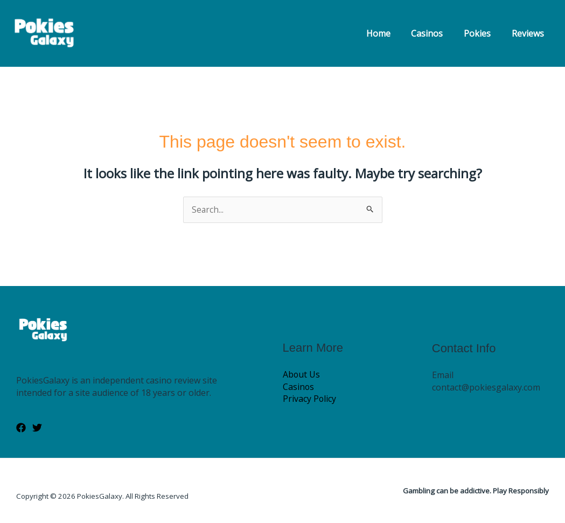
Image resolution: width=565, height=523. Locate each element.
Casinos (436, 33)
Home (391, 33)
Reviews (529, 33)
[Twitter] (37, 428)
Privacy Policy (310, 399)
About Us (301, 374)
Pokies (482, 33)
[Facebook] (21, 428)
